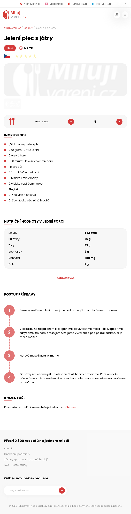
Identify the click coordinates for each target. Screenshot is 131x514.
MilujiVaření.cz (12, 28)
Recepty (28, 28)
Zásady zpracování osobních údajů (26, 459)
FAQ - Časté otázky (15, 465)
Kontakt (8, 448)
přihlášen (70, 407)
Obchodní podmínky (17, 454)
